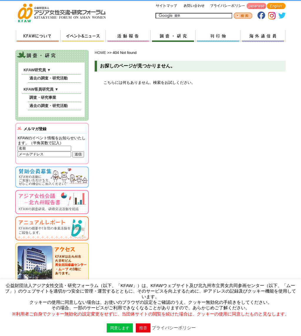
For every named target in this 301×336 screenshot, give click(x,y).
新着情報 (83, 36)
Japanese (256, 6)
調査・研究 (172, 36)
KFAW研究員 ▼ (37, 70)
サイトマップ (166, 6)
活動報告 (128, 36)
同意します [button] (119, 328)
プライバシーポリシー (226, 6)
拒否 (143, 328)
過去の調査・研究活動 (48, 78)
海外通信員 (262, 36)
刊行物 (217, 36)
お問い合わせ (193, 6)
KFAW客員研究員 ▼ (41, 89)
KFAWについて (38, 36)
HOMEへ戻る (64, 13)
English (276, 6)
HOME (100, 52)
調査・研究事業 (42, 97)
